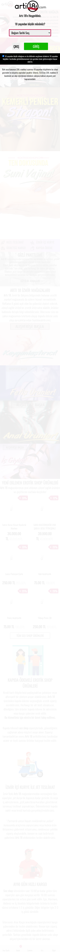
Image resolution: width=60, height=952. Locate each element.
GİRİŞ (36, 46)
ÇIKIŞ (16, 46)
